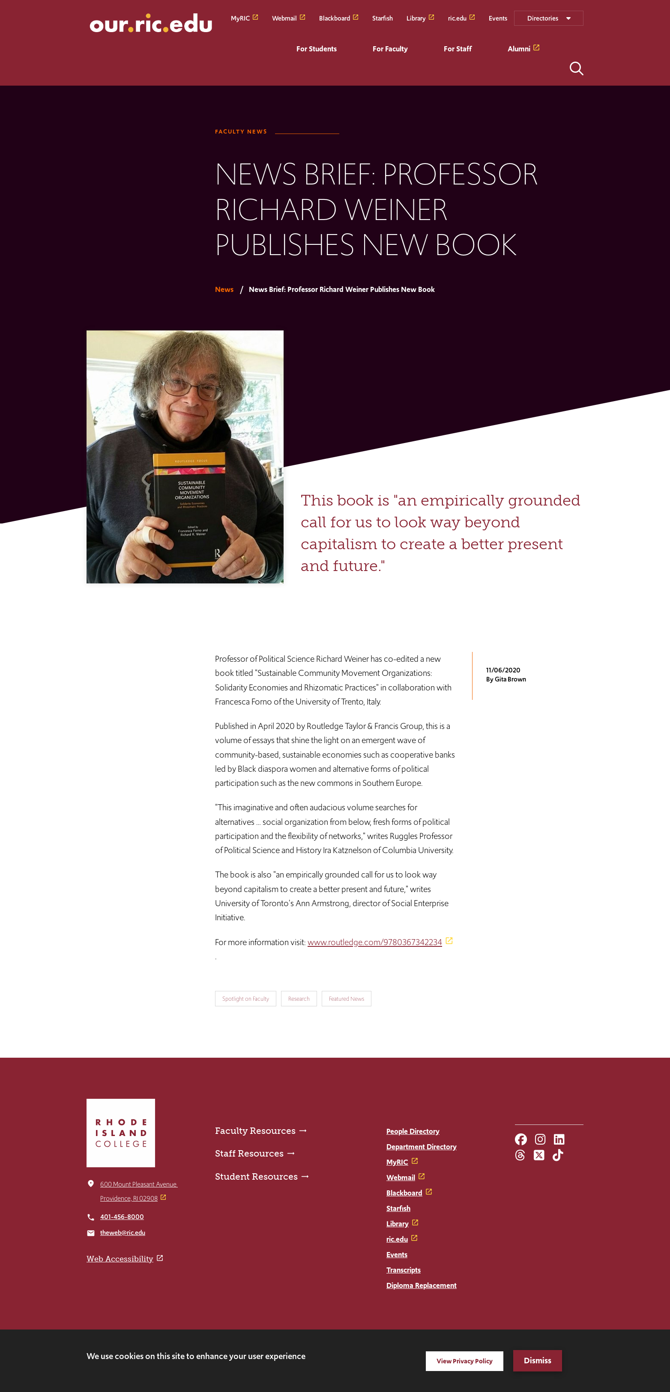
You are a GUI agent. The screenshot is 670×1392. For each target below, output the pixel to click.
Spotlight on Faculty (245, 998)
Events (498, 17)
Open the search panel (576, 68)
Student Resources (256, 1176)
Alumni (519, 49)
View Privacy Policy (465, 1360)
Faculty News (241, 132)
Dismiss (537, 1360)
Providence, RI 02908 (129, 1198)
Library (416, 17)
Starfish (382, 17)
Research (299, 998)
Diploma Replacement (421, 1285)
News (224, 289)
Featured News (346, 998)
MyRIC (240, 17)
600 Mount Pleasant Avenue (139, 1184)
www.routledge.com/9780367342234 (375, 942)
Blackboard (334, 17)
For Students (316, 49)
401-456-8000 (122, 1216)
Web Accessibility (120, 1259)
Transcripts (403, 1270)
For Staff (458, 49)
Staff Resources (249, 1153)
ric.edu (457, 17)
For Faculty (390, 49)
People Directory (413, 1131)
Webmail (284, 17)
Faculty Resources (255, 1130)
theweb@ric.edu (122, 1232)
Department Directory (421, 1147)
